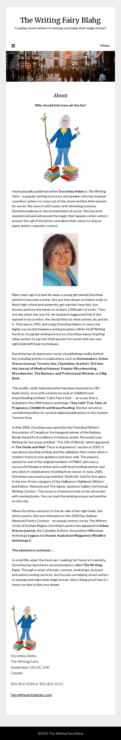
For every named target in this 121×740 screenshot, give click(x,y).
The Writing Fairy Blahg (60, 20)
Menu (105, 45)
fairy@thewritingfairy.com (31, 695)
